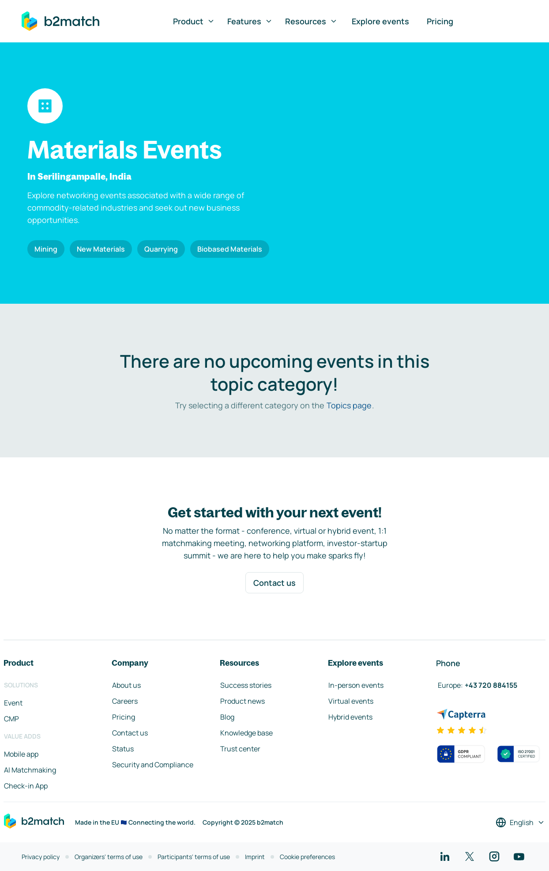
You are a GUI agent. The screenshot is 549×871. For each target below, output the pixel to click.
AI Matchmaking (30, 770)
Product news (242, 701)
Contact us (274, 582)
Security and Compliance (152, 764)
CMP (11, 719)
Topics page (349, 405)
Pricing (440, 21)
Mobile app (21, 754)
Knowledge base (246, 733)
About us (126, 685)
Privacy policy (41, 856)
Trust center (240, 749)
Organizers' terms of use (109, 856)
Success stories (245, 685)
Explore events (380, 21)
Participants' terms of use (194, 856)
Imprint (255, 856)
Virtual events (350, 701)
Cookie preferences (307, 856)
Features (250, 21)
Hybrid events (350, 717)
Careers (125, 701)
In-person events (356, 685)
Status (123, 749)
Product (194, 21)
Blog (227, 717)
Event (13, 703)
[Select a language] (520, 822)
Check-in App (26, 786)
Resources (311, 21)
